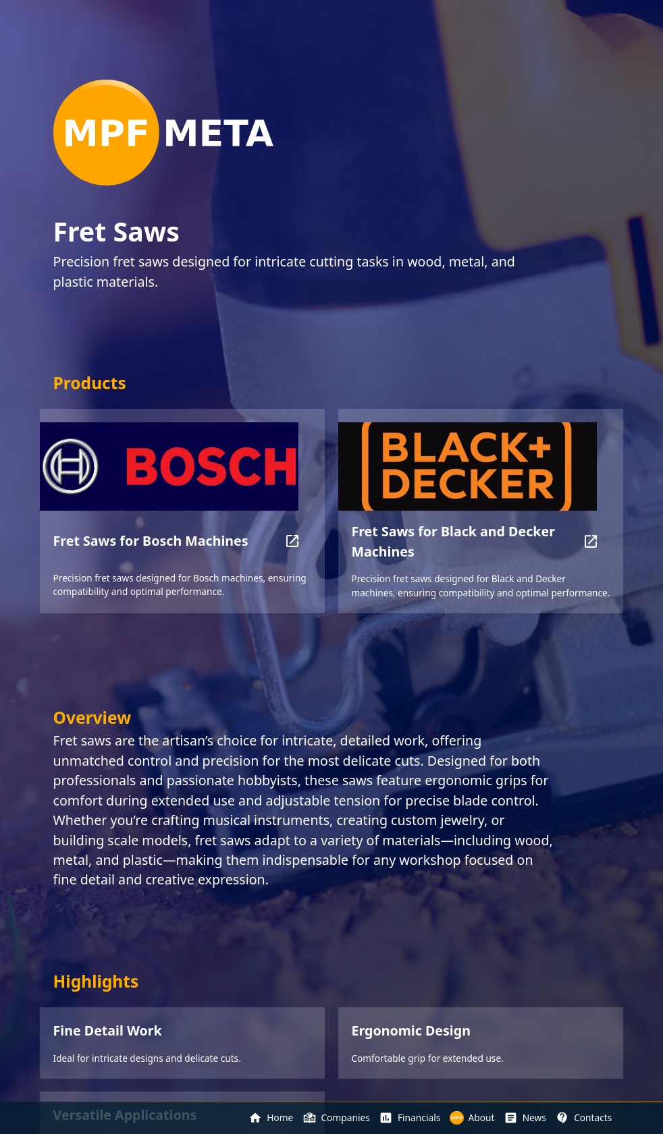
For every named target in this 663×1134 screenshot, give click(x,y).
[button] (292, 540)
